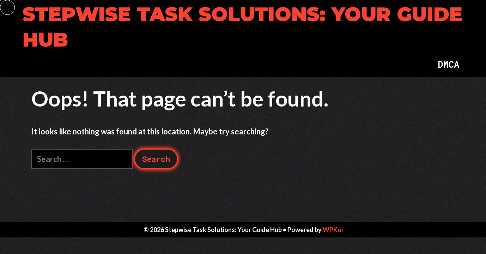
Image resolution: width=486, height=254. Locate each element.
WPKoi (333, 230)
